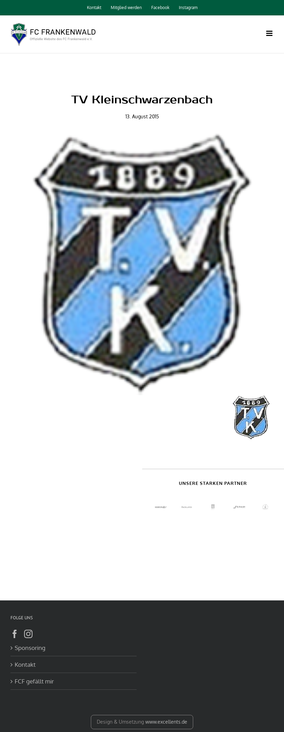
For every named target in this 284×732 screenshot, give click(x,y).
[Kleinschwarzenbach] (142, 263)
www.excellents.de (166, 722)
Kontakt (25, 664)
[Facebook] (14, 634)
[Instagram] (28, 634)
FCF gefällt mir (34, 681)
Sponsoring (30, 647)
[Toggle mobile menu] (270, 33)
